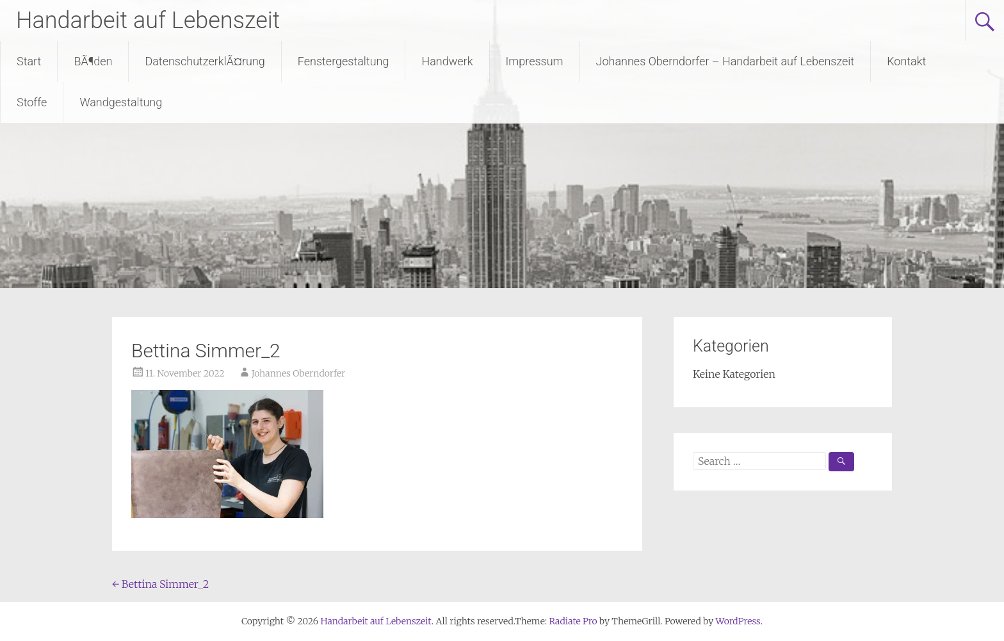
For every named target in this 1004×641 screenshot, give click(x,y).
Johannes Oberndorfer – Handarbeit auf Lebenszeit (725, 61)
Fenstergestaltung (343, 61)
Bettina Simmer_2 (160, 584)
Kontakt (906, 61)
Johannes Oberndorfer (299, 373)
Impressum (534, 61)
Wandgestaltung (120, 102)
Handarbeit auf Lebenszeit (148, 20)
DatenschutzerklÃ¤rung (204, 61)
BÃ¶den (93, 61)
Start (29, 61)
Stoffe (32, 102)
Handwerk (447, 61)
